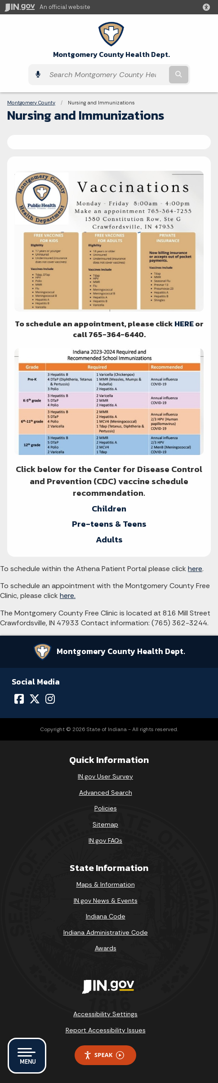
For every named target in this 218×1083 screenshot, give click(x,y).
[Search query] (106, 74)
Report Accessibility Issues (106, 1030)
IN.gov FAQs (105, 840)
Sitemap (105, 824)
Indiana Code (105, 916)
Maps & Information (105, 884)
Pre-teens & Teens (109, 523)
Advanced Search (105, 792)
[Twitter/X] (34, 698)
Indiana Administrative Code (105, 932)
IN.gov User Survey (105, 776)
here (195, 568)
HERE (184, 323)
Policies (105, 808)
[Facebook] (19, 698)
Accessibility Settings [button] (105, 1014)
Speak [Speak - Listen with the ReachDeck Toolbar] (104, 1055)
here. (68, 595)
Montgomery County (31, 103)
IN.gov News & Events (106, 901)
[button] (208, 7)
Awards (105, 948)
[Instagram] (50, 698)
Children (109, 508)
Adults (109, 539)
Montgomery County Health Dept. (111, 54)
